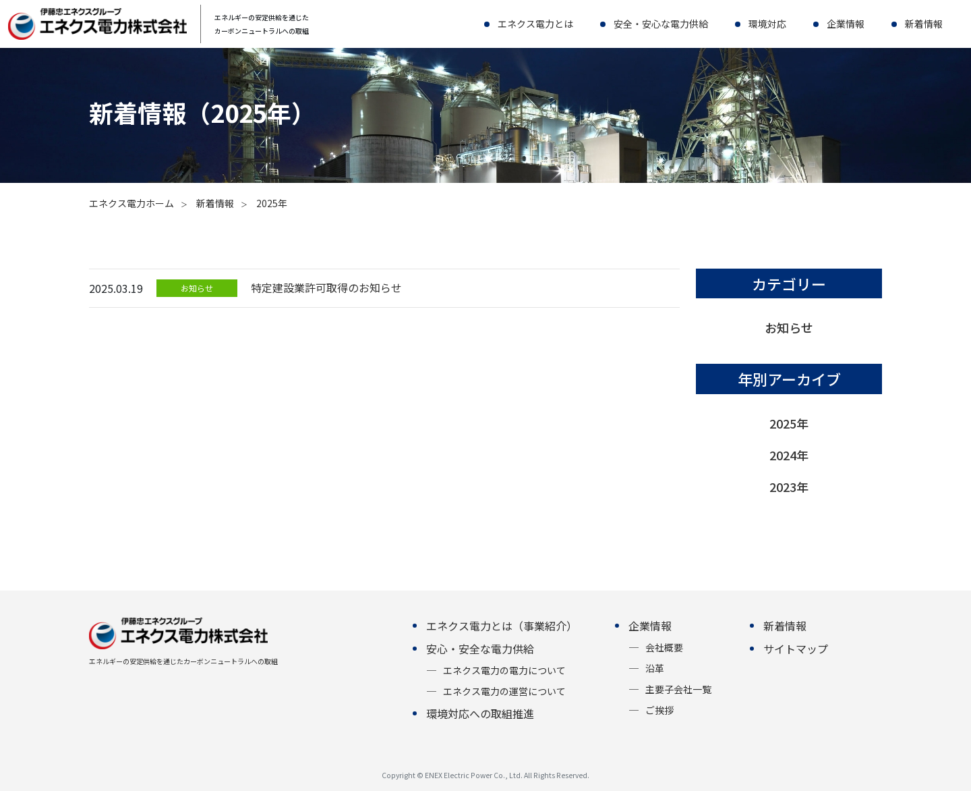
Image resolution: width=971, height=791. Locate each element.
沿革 (654, 668)
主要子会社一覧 (678, 689)
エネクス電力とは (535, 23)
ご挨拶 (659, 710)
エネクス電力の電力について (504, 670)
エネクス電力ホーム (131, 203)
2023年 (788, 486)
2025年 (788, 423)
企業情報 (845, 23)
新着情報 (924, 23)
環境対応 (767, 23)
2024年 (788, 455)
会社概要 (664, 647)
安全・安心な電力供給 (661, 23)
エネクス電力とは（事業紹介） (501, 626)
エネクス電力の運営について (504, 691)
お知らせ (789, 327)
